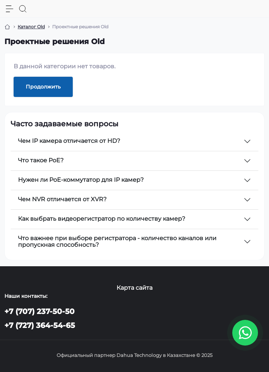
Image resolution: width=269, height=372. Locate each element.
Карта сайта (134, 287)
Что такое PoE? (41, 160)
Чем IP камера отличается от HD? (69, 140)
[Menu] (9, 8)
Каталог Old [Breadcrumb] (31, 26)
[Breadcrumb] (7, 27)
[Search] (22, 8)
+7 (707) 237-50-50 (39, 311)
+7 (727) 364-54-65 (39, 325)
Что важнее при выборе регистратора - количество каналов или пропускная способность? (117, 241)
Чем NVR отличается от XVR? (62, 199)
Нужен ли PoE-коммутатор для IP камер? (81, 179)
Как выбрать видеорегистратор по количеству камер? (101, 218)
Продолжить (43, 86)
